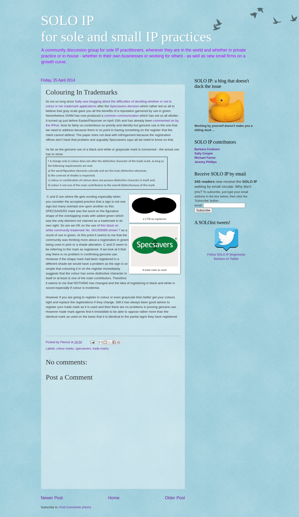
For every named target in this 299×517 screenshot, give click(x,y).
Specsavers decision (124, 106)
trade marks (101, 348)
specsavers (83, 348)
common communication (121, 115)
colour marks (65, 348)
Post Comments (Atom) (75, 507)
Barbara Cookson (207, 149)
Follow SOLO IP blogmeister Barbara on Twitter (226, 257)
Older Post (175, 498)
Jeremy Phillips (206, 162)
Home (113, 498)
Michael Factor (205, 157)
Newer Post (52, 498)
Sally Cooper (204, 153)
